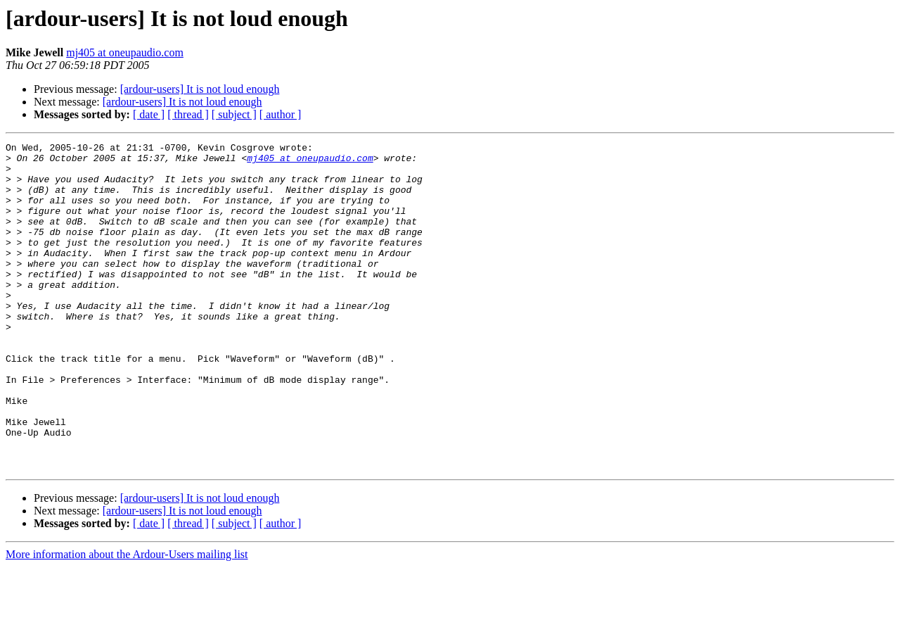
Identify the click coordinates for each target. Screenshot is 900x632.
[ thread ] (188, 114)
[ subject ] (234, 114)
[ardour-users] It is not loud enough (200, 89)
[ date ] (149, 114)
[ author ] (280, 114)
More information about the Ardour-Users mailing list (127, 620)
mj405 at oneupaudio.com (125, 52)
